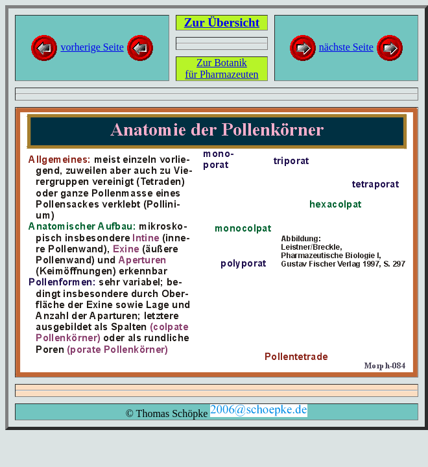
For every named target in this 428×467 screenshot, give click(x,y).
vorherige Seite (91, 47)
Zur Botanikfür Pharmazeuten (221, 68)
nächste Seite (346, 47)
